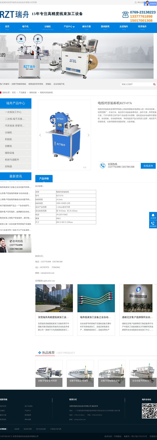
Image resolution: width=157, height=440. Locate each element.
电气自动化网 (41, 429)
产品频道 (23, 92)
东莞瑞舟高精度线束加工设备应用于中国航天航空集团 (66, 317)
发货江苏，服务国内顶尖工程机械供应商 (16, 181)
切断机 (8, 146)
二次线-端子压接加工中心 (15, 119)
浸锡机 (48, 84)
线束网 (17, 429)
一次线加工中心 (13, 112)
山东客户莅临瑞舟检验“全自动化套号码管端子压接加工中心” (24, 194)
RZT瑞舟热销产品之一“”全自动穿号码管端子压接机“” (21, 206)
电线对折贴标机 (46, 92)
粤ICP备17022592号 (139, 436)
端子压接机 (29, 406)
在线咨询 (148, 165)
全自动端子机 (59, 84)
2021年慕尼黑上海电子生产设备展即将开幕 (17, 231)
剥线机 (8, 139)
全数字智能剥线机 (19, 84)
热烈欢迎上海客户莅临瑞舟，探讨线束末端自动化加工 (22, 218)
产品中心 (28, 410)
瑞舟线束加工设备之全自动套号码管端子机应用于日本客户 (110, 317)
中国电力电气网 (55, 429)
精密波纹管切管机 (36, 84)
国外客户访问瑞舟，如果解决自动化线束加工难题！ (21, 212)
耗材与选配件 (12, 159)
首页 (14, 92)
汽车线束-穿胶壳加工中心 (15, 125)
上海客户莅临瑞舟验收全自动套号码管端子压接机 (20, 200)
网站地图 (141, 2)
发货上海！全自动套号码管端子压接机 (15, 224)
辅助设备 (33, 92)
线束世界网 (28, 429)
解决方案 (3, 415)
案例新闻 (28, 415)
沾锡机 (8, 132)
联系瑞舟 (3, 419)
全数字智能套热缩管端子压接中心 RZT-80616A (91, 381)
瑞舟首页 (3, 406)
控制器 (8, 166)
